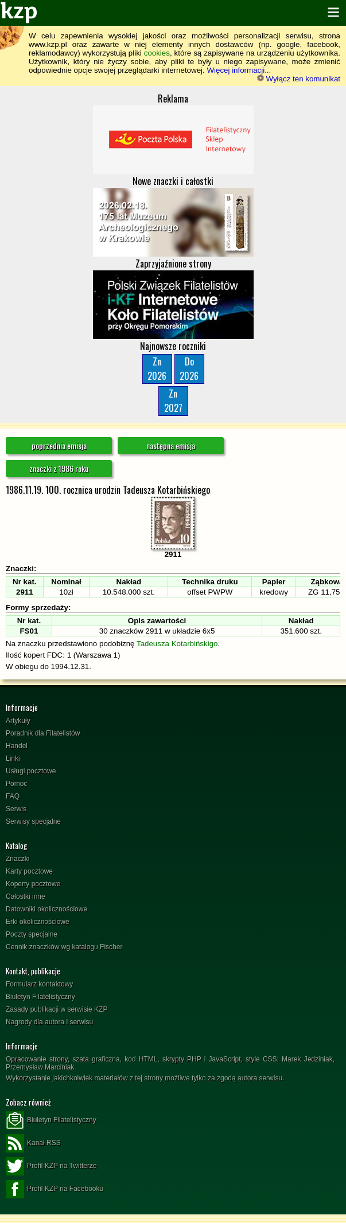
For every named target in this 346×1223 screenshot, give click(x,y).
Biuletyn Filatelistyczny (40, 997)
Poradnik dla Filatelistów (43, 733)
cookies (157, 53)
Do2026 (189, 369)
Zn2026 (156, 369)
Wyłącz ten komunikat (298, 78)
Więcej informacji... (239, 70)
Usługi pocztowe (31, 771)
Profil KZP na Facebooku (54, 1189)
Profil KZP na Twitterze (51, 1166)
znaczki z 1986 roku (58, 468)
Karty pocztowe (29, 871)
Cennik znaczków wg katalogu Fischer (64, 947)
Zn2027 (173, 401)
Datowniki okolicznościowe (46, 909)
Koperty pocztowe (33, 884)
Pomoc (16, 784)
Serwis (16, 809)
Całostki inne (25, 896)
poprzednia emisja (59, 445)
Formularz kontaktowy (39, 984)
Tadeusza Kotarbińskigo (177, 643)
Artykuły (18, 721)
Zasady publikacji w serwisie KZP (56, 1009)
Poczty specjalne (31, 934)
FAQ (13, 796)
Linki (13, 758)
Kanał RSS (33, 1143)
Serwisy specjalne (33, 821)
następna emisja (170, 445)
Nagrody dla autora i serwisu (49, 1022)
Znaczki (17, 859)
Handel (17, 746)
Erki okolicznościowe (37, 922)
